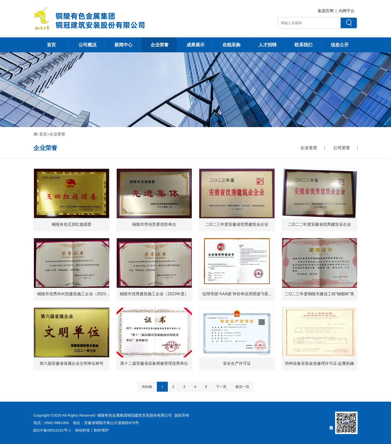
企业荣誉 (160, 44)
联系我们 (303, 44)
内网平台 (347, 11)
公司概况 (88, 44)
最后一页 (242, 387)
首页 (51, 44)
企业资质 (308, 148)
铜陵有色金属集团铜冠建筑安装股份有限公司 (134, 415)
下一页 (221, 387)
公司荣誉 (341, 148)
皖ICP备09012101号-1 (52, 430)
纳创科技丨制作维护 (92, 430)
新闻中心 (123, 44)
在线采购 (231, 44)
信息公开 (340, 44)
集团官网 (326, 11)
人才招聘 (268, 44)
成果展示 (195, 44)
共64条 (147, 387)
